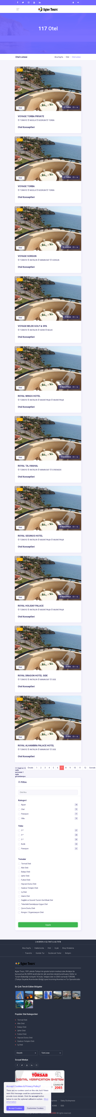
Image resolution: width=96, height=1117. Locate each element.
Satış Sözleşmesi (68, 1101)
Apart (23, 805)
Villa (23, 818)
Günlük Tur (40, 953)
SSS (62, 1106)
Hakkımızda (39, 948)
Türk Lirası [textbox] (45, 1053)
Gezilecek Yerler (54, 953)
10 (75, 768)
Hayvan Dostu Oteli (23, 1038)
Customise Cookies (35, 1108)
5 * (22, 839)
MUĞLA (33, 120)
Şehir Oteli (20, 1031)
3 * (22, 830)
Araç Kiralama (68, 948)
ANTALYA (33, 260)
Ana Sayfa (59, 57)
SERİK (42, 330)
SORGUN (55, 260)
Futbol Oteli (20, 1034)
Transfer (28, 953)
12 (85, 768)
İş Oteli (19, 1045)
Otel (67, 57)
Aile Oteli (20, 1023)
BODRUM (42, 120)
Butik (23, 844)
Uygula (48, 925)
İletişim (68, 953)
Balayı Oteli (20, 1027)
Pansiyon (25, 814)
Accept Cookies (15, 1108)
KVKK (54, 1106)
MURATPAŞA (45, 400)
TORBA (51, 120)
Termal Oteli (21, 1020)
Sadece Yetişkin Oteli (24, 1041)
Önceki (30, 768)
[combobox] (26, 1052)
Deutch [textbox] (19, 1053)
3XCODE (52, 1113)
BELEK (50, 330)
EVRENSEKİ (56, 470)
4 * (22, 835)
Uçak (57, 948)
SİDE (54, 680)
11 (80, 768)
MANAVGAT (45, 260)
